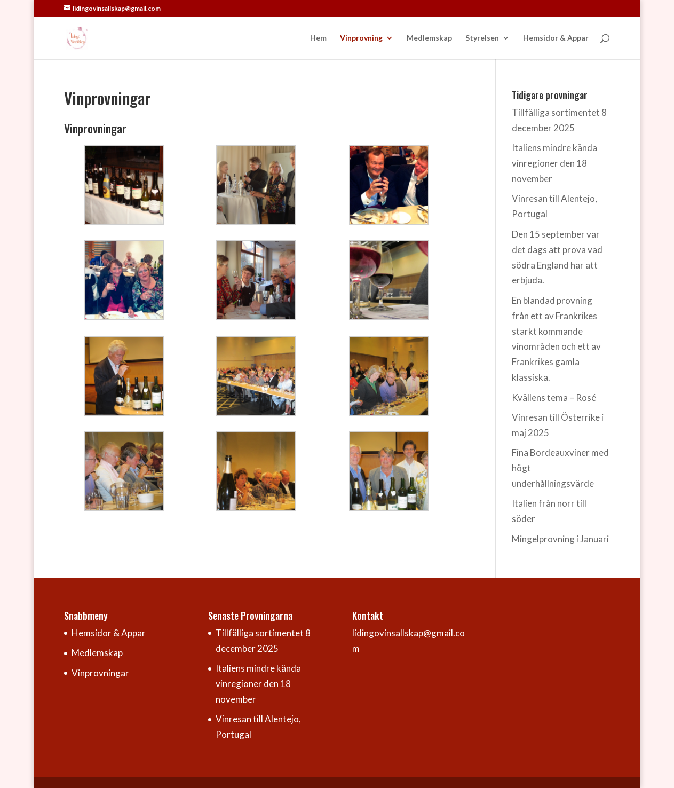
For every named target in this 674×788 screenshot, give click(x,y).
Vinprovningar (100, 673)
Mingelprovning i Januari (560, 539)
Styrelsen (482, 38)
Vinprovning (361, 38)
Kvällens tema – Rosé (554, 397)
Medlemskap (429, 38)
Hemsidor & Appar (556, 38)
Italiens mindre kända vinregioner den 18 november (554, 163)
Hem (318, 38)
